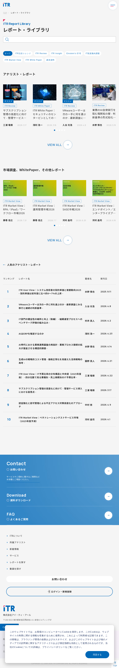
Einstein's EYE (73, 53)
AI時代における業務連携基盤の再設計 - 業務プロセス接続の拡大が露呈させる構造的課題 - (50, 346)
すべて (8, 53)
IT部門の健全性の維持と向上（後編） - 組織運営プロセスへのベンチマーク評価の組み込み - (50, 320)
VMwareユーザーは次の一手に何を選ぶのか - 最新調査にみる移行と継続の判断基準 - (50, 306)
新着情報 (14, 549)
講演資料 (50, 60)
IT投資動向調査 (93, 53)
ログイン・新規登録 (61, 591)
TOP (5, 12)
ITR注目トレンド (23, 53)
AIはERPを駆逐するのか (31, 333)
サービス (14, 555)
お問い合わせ (59, 579)
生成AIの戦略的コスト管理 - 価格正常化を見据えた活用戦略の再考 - (50, 361)
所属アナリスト (17, 542)
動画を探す (15, 568)
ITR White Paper (33, 60)
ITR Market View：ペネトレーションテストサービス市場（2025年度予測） (48, 419)
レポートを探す (17, 562)
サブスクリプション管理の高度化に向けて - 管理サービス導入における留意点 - (50, 390)
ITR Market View (13, 60)
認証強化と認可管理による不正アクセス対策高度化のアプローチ (50, 405)
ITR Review (41, 53)
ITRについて (15, 535)
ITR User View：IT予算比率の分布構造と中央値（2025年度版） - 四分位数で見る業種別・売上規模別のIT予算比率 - (50, 375)
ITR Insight (56, 53)
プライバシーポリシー (53, 647)
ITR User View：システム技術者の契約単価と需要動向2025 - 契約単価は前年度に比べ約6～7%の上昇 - (50, 291)
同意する (97, 654)
